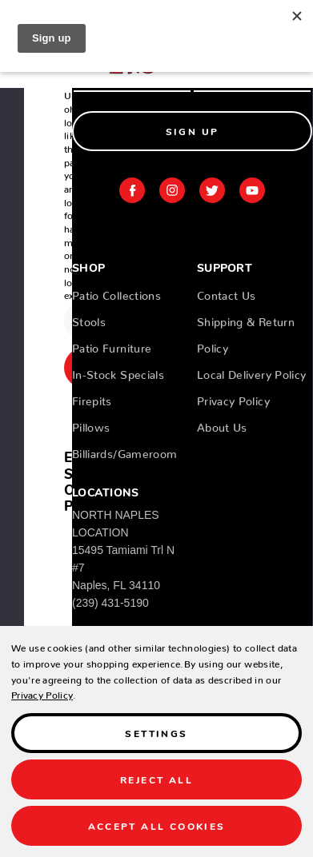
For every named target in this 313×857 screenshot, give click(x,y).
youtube (252, 190)
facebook (132, 190)
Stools (89, 319)
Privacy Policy (233, 398)
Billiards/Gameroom (124, 451)
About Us (222, 424)
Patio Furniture (111, 345)
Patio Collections (116, 293)
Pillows (91, 424)
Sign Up (192, 131)
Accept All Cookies (157, 825)
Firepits (92, 398)
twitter (212, 190)
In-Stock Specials (118, 372)
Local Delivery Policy (251, 372)
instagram (172, 190)
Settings (156, 732)
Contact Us (226, 293)
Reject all (156, 779)
